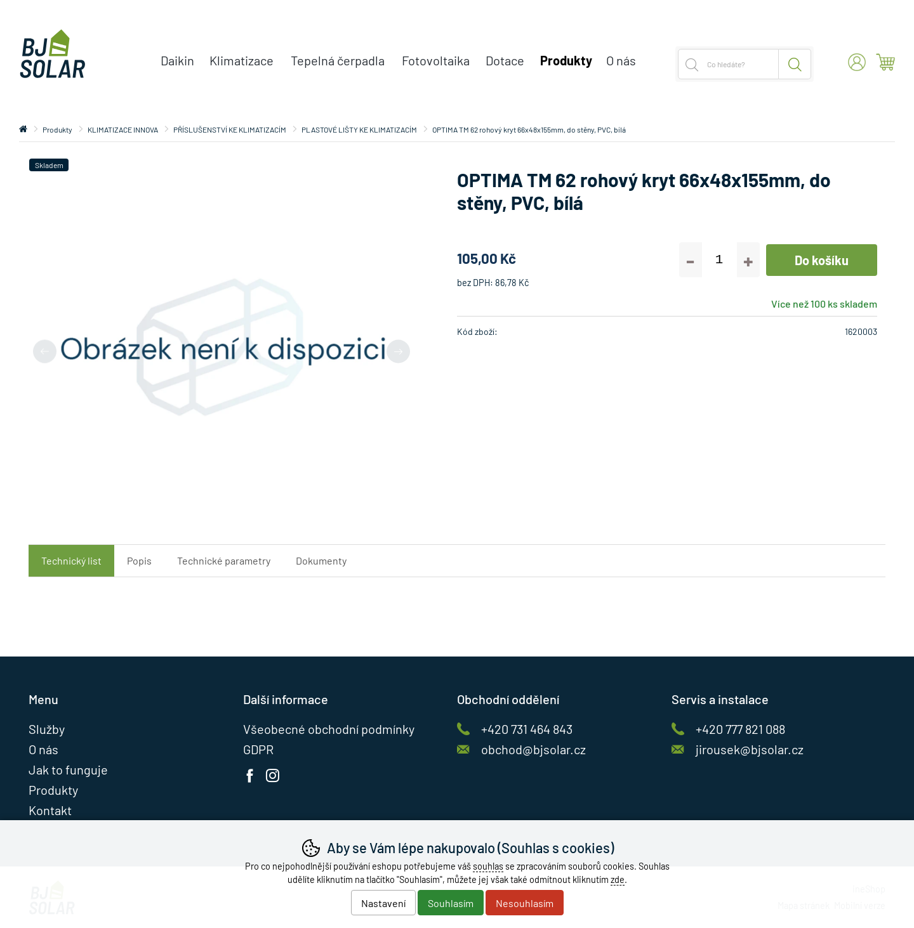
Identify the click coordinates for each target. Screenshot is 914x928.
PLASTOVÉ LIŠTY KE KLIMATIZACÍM (359, 129)
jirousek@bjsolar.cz (750, 749)
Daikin (177, 60)
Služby (47, 728)
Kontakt (50, 810)
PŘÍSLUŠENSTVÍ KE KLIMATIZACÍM (229, 129)
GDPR (258, 749)
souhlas (488, 866)
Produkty (57, 129)
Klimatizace (241, 60)
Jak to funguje (68, 769)
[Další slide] (398, 351)
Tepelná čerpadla (338, 60)
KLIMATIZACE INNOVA (123, 129)
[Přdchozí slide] (44, 351)
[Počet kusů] (719, 259)
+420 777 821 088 (740, 728)
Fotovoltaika (436, 60)
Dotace (505, 60)
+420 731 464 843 (527, 728)
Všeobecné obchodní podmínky (328, 728)
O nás (621, 60)
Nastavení (383, 903)
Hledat (795, 64)
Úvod (23, 129)
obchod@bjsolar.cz (533, 749)
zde (618, 879)
